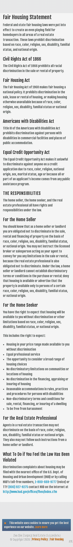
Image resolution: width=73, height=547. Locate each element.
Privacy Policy (40, 539)
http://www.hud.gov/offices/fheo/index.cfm (30, 492)
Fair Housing (56, 539)
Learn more (41, 527)
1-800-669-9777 (46, 482)
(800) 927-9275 (18, 487)
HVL (70, 541)
